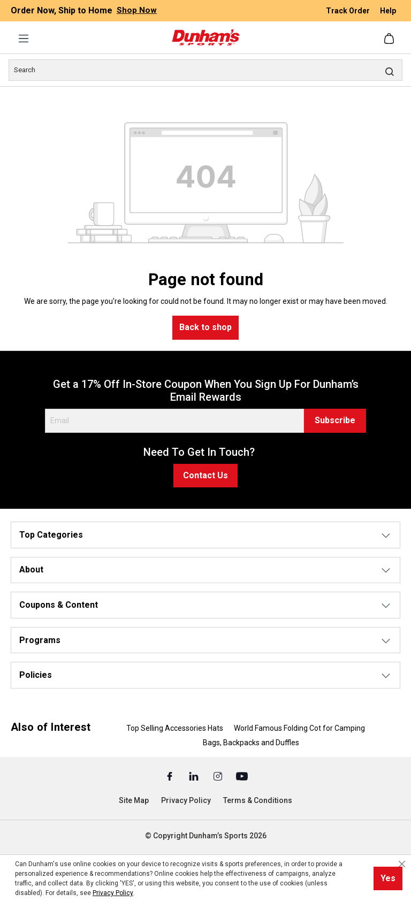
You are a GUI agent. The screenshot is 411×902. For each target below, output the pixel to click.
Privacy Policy (186, 800)
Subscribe (335, 420)
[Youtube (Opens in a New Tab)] (242, 775)
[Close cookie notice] (402, 864)
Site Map (134, 800)
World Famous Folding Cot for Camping (299, 728)
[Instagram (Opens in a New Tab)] (218, 775)
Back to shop (205, 327)
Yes (387, 878)
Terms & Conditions (257, 800)
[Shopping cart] (390, 38)
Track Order (348, 10)
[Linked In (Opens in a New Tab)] (194, 775)
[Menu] (23, 38)
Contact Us (205, 475)
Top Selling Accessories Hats (174, 728)
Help (388, 10)
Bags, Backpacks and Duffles (251, 742)
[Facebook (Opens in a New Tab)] (170, 775)
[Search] (205, 70)
